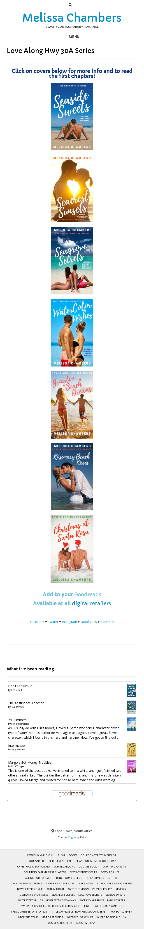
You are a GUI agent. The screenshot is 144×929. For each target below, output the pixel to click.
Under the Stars (27, 917)
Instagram (69, 621)
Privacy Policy (102, 889)
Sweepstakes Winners (108, 906)
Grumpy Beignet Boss (59, 883)
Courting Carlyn (114, 866)
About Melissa (85, 922)
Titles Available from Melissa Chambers (78, 911)
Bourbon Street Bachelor (98, 855)
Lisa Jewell (16, 690)
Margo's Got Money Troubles (29, 762)
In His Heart (85, 883)
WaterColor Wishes (80, 917)
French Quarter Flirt (69, 877)
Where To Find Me (108, 917)
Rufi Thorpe (17, 766)
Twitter (53, 621)
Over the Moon (78, 889)
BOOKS (73, 855)
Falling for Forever (37, 877)
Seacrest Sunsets (63, 894)
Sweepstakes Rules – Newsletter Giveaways (47, 900)
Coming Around (64, 866)
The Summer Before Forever (29, 911)
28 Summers (17, 720)
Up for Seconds (52, 917)
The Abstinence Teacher (26, 703)
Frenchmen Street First (103, 877)
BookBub (107, 621)
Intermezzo (16, 745)
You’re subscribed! (60, 922)
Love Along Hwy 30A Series (114, 883)
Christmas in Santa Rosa (33, 866)
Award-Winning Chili (40, 855)
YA (125, 917)
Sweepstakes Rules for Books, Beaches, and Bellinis (55, 906)
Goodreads (87, 595)
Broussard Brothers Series (45, 861)
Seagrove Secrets (90, 894)
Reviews (121, 889)
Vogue (72, 837)
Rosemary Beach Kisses (33, 894)
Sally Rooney (18, 749)
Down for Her (109, 872)
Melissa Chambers (72, 17)
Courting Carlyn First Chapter (45, 872)
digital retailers (91, 604)
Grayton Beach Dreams (26, 883)
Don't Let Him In (20, 686)
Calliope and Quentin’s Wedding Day (91, 861)
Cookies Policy (89, 866)
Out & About (55, 889)
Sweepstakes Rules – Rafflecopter (102, 900)
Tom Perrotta (18, 706)
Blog (61, 855)
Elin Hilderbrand (20, 723)
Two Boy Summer (120, 911)
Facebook (37, 621)
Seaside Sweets (115, 894)
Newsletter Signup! (30, 889)
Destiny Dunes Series (83, 872)
